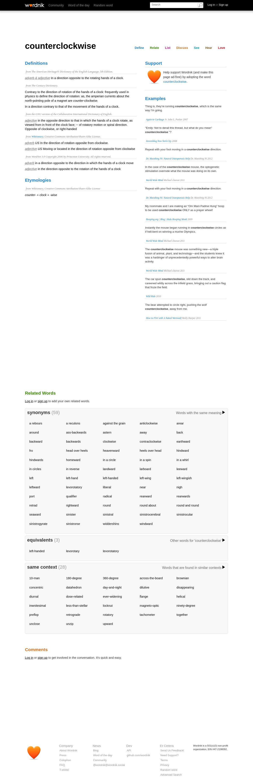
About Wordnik (68, 750)
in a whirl (183, 460)
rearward (146, 496)
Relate (154, 47)
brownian (183, 578)
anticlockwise (149, 423)
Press (62, 755)
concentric (36, 587)
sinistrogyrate (38, 524)
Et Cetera (167, 746)
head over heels (77, 450)
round (107, 505)
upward (108, 624)
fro (31, 450)
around (34, 432)
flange (144, 596)
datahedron (74, 587)
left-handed (110, 478)
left (31, 478)
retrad (33, 505)
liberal (107, 487)
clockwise (109, 441)
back (180, 432)
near (143, 487)
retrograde (73, 614)
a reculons (73, 423)
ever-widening (112, 596)
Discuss (182, 47)
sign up (42, 401)
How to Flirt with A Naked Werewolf (164, 318)
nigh (179, 487)
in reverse (73, 469)
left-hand (72, 478)
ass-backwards (76, 432)
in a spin (145, 460)
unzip (69, 624)
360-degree (111, 578)
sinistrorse (73, 524)
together (182, 614)
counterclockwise (175, 81)
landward (109, 469)
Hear (208, 47)
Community (56, 5)
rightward (72, 505)
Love (221, 47)
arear (180, 423)
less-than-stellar (77, 605)
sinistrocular (185, 514)
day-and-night (112, 587)
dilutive (144, 587)
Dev (129, 746)
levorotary (73, 551)
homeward (73, 460)
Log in (29, 401)
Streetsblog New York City (158, 141)
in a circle (109, 460)
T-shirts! (64, 769)
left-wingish (184, 478)
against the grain (114, 423)
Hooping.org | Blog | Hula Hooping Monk (166, 219)
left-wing (145, 478)
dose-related (74, 596)
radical (107, 496)
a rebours (35, 423)
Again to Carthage (155, 119)
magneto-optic (149, 605)
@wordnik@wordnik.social (109, 765)
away (143, 432)
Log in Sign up (218, 4)
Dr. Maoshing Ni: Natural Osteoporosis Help (168, 158)
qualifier (71, 496)
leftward (34, 487)
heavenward (111, 450)
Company (66, 746)
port (32, 496)
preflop (34, 614)
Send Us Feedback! (172, 750)
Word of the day (78, 5)
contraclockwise (150, 441)
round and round (188, 505)
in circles (35, 469)
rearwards (183, 496)
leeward (182, 469)
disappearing (185, 587)
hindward (183, 450)
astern (107, 432)
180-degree (74, 578)
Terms (164, 760)
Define (139, 47)
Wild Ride (150, 296)
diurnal (33, 596)
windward (146, 524)
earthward (183, 441)
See (196, 47)
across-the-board (151, 578)
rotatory (108, 614)
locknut (108, 605)
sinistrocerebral (150, 514)
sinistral (108, 514)
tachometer (147, 614)
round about (148, 505)
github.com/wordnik (138, 755)
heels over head (150, 450)
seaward (35, 514)
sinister (71, 514)
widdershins (111, 524)
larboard (145, 469)
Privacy (164, 765)
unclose (34, 624)
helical (181, 596)
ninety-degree (186, 605)
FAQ (62, 765)
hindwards (36, 460)
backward (36, 441)
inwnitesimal (37, 605)
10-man (34, 578)
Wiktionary (37, 136)
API (129, 750)
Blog (96, 750)
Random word (103, 5)
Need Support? (169, 755)
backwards (73, 441)
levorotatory (74, 487)
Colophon (65, 760)
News (97, 746)
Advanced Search (171, 774)
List (167, 47)
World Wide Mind (154, 180)
